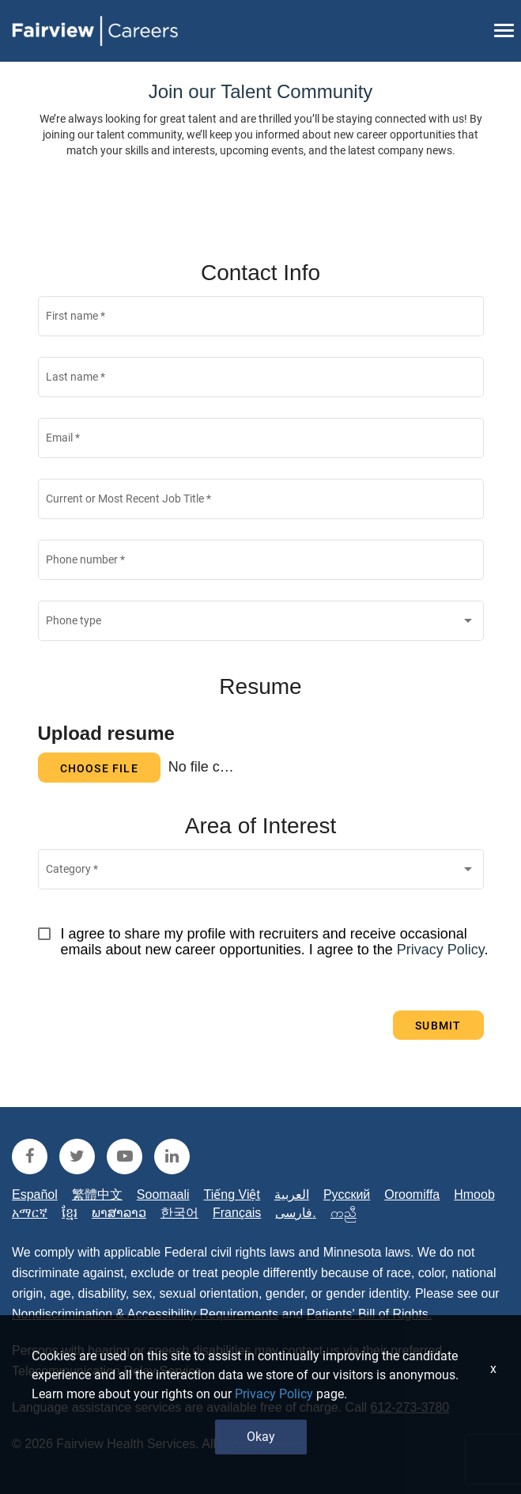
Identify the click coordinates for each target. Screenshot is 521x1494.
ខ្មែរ (69, 1212)
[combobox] (260, 624)
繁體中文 (97, 1194)
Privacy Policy (441, 949)
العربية (291, 1194)
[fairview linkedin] (172, 1156)
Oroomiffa (412, 1194)
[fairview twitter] (77, 1156)
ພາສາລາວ (119, 1212)
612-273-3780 (410, 1407)
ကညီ (343, 1212)
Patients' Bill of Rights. (369, 1314)
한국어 (179, 1212)
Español (35, 1194)
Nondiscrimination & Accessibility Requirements (145, 1314)
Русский (346, 1194)
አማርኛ (29, 1212)
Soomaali (163, 1194)
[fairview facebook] (29, 1156)
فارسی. (295, 1212)
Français (237, 1212)
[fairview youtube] (124, 1156)
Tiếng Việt (232, 1194)
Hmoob (474, 1194)
